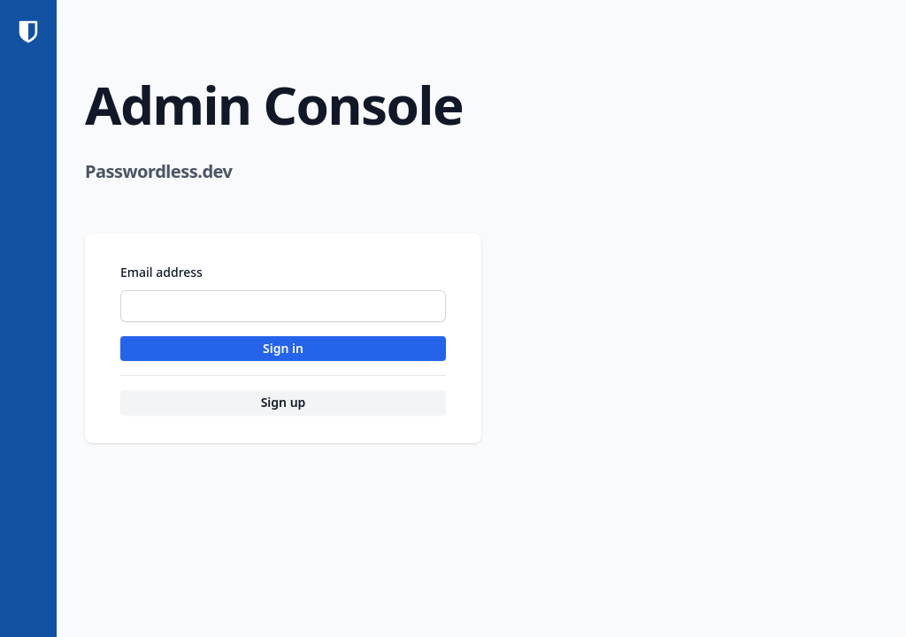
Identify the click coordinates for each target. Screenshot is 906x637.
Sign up (283, 402)
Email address (161, 272)
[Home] (28, 32)
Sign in (283, 348)
